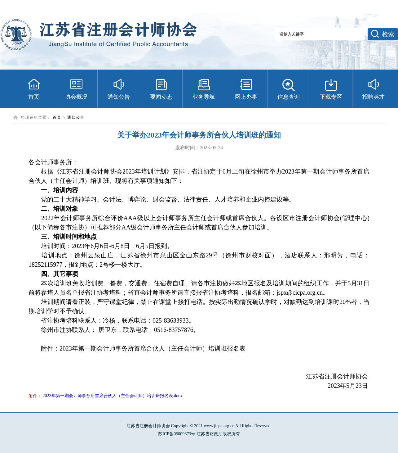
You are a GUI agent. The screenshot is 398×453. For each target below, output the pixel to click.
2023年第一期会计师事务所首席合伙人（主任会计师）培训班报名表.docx (113, 395)
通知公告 (76, 117)
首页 (57, 117)
